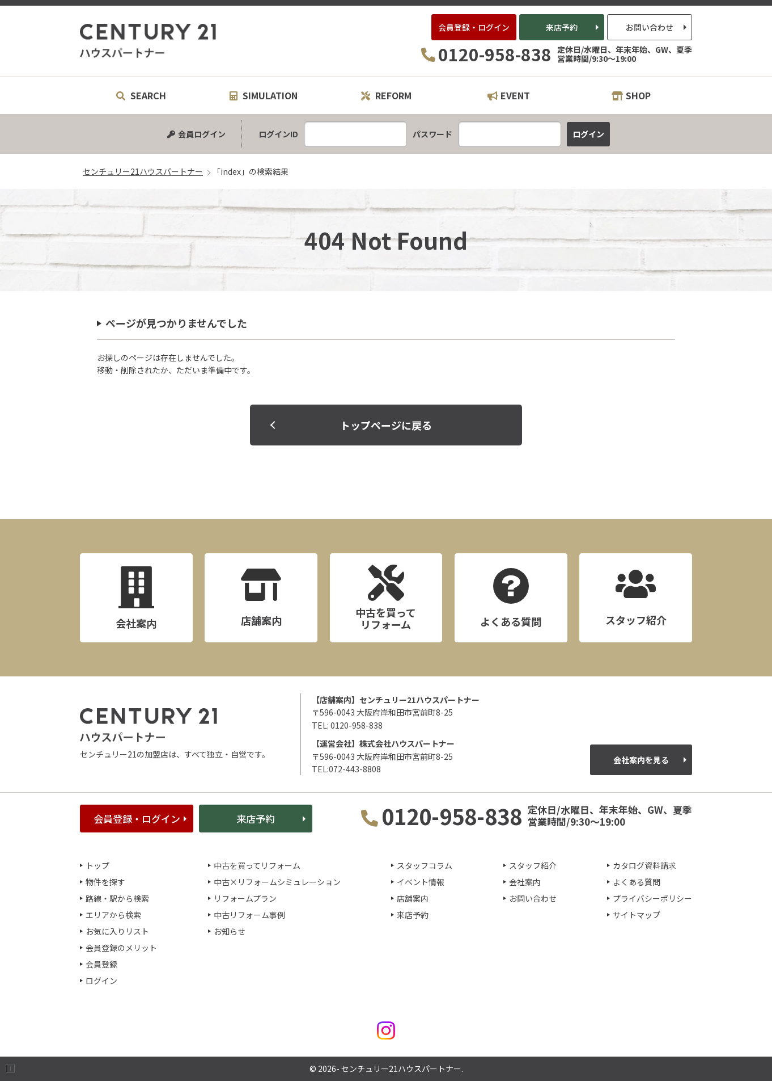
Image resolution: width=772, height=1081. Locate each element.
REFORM (386, 95)
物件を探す (105, 881)
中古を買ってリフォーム (257, 865)
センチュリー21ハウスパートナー (148, 41)
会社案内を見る (641, 759)
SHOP (631, 95)
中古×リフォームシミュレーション (277, 881)
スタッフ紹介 (533, 865)
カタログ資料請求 (644, 865)
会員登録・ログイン (474, 27)
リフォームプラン (245, 898)
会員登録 (101, 964)
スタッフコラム (424, 865)
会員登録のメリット (121, 947)
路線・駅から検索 (117, 898)
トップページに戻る (386, 425)
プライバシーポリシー (652, 898)
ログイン (101, 980)
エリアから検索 (113, 914)
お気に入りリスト (117, 931)
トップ (97, 865)
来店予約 (562, 27)
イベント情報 (420, 881)
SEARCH (141, 95)
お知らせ (229, 931)
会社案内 (525, 881)
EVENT (508, 95)
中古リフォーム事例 (249, 914)
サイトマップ (636, 914)
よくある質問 (636, 881)
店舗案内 (413, 898)
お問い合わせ (649, 27)
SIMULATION (264, 95)
